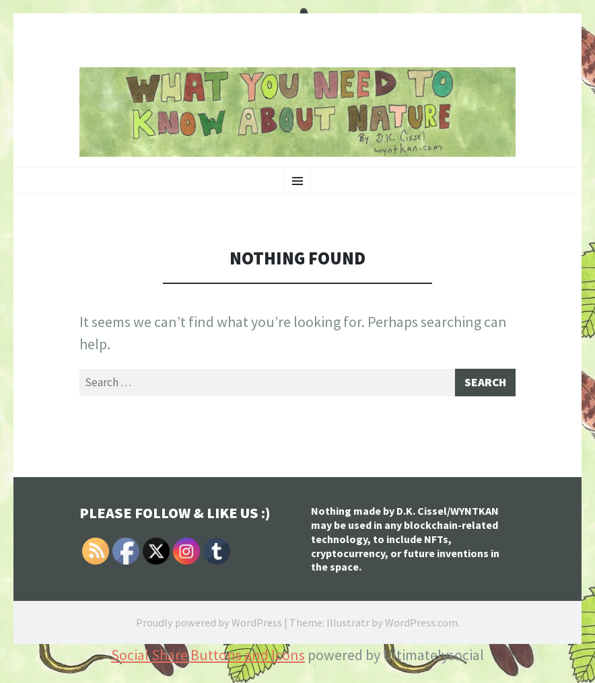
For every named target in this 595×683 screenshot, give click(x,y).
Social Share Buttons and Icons (208, 658)
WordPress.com (421, 626)
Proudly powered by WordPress (209, 626)
